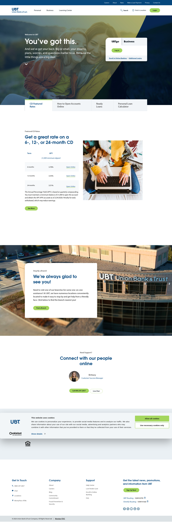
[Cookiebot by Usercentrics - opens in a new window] (15, 518)
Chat (16, 490)
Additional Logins (135, 59)
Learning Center (65, 10)
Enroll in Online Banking (118, 59)
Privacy (147, 3)
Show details (36, 518)
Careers (106, 3)
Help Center (90, 484)
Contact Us (156, 3)
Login (155, 10)
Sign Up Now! (131, 489)
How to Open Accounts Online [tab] (69, 105)
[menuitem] (36, 10)
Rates (122, 3)
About (115, 3)
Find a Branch (41, 308)
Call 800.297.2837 (78, 390)
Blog (50, 491)
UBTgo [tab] (115, 40)
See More (31, 208)
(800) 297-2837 (19, 485)
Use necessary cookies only (152, 510)
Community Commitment (54, 496)
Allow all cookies (152, 503)
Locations (17, 495)
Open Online (70, 167)
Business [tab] (129, 40)
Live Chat (96, 390)
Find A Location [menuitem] (140, 10)
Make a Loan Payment (134, 3)
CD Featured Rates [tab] (36, 105)
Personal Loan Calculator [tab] (125, 105)
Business (50, 10)
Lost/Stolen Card (92, 488)
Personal (37, 10)
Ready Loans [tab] (99, 105)
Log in (117, 49)
